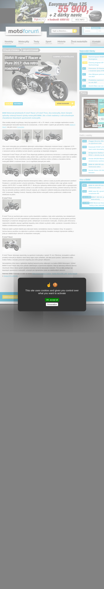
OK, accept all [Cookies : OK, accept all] (52, 300)
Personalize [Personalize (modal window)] (52, 304)
